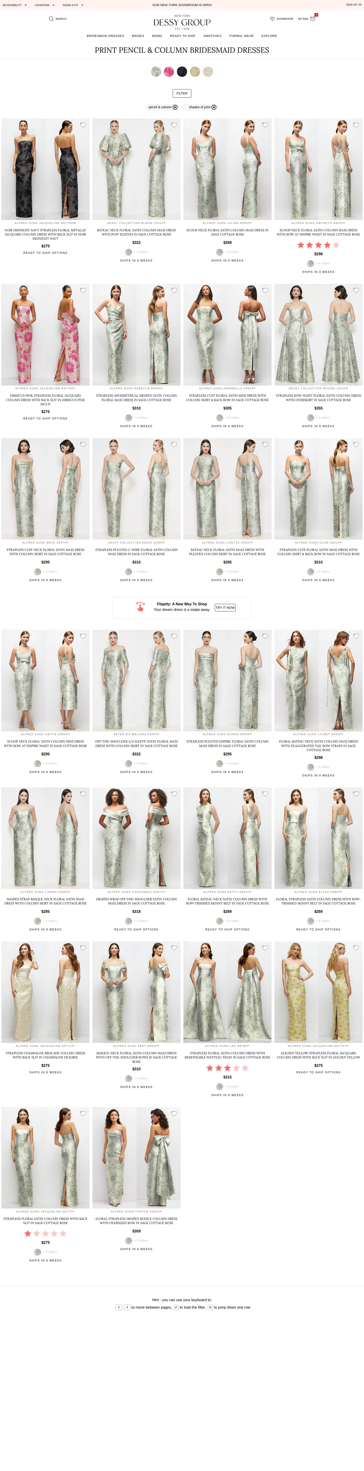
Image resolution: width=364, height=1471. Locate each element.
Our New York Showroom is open (181, 5)
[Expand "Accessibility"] (15, 5)
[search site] (57, 19)
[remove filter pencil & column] (162, 107)
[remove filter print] (199, 107)
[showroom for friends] (282, 19)
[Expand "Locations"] (45, 5)
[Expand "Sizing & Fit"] (73, 5)
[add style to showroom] (83, 125)
